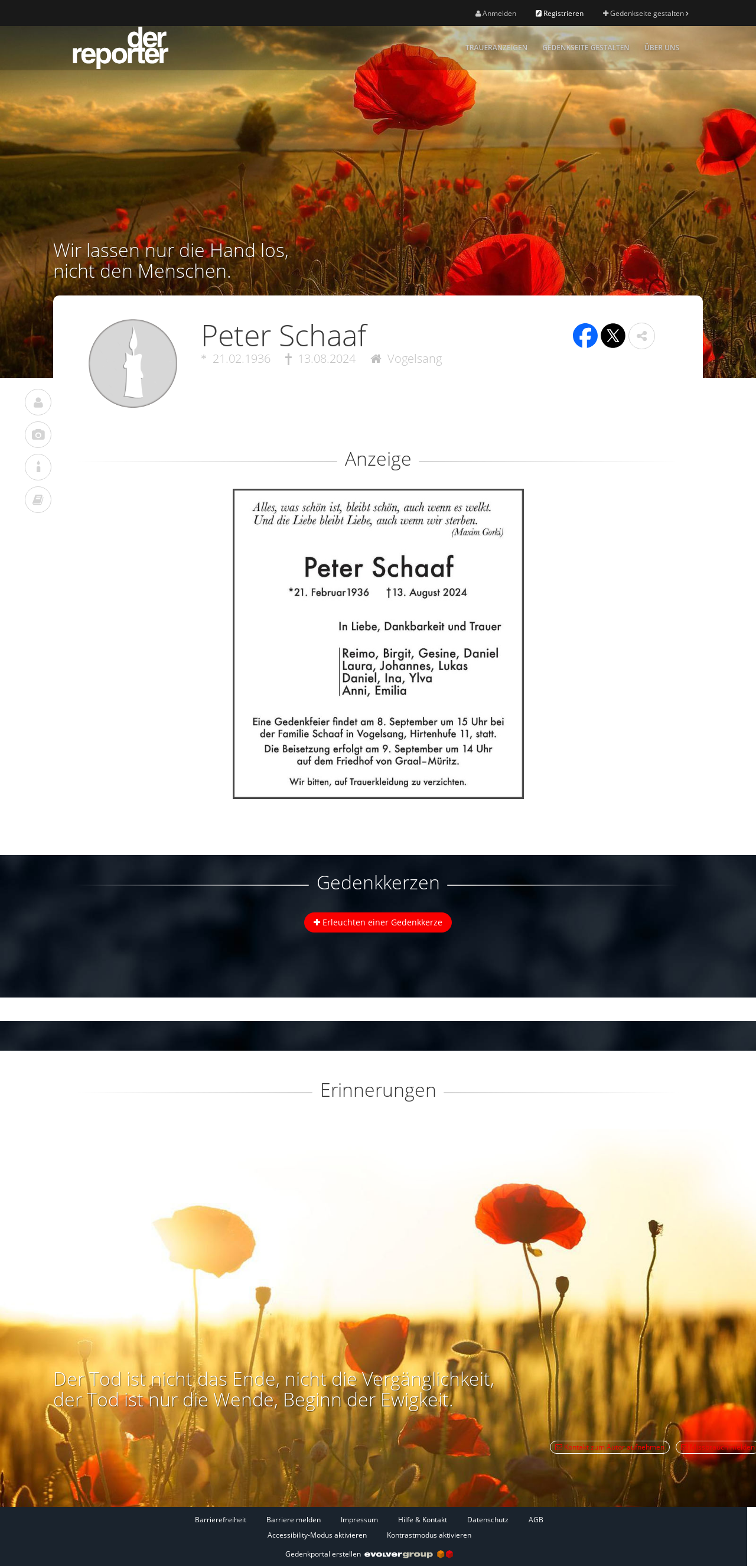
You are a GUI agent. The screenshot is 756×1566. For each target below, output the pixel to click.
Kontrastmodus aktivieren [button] (429, 1535)
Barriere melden (293, 1520)
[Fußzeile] (369, 1527)
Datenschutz (488, 1520)
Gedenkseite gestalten (645, 13)
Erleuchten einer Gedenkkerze (378, 922)
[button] (641, 336)
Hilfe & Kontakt (422, 1520)
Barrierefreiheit (220, 1520)
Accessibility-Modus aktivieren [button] (317, 1535)
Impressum (359, 1520)
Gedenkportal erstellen (369, 1554)
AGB (536, 1520)
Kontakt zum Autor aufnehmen (609, 1447)
